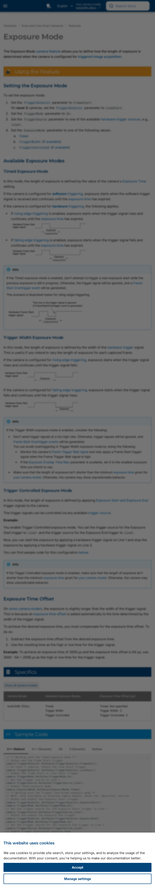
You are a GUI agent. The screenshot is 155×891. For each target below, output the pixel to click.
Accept (77, 867)
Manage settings (77, 879)
